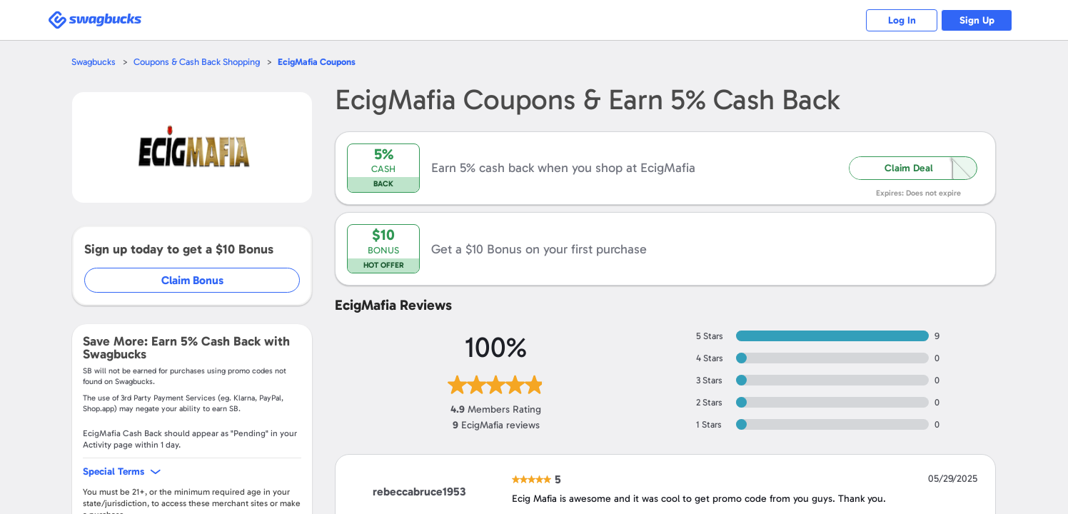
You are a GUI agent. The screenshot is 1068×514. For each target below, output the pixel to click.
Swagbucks (93, 61)
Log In (902, 20)
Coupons (317, 61)
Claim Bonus (192, 280)
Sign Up (976, 20)
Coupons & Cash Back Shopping (197, 61)
